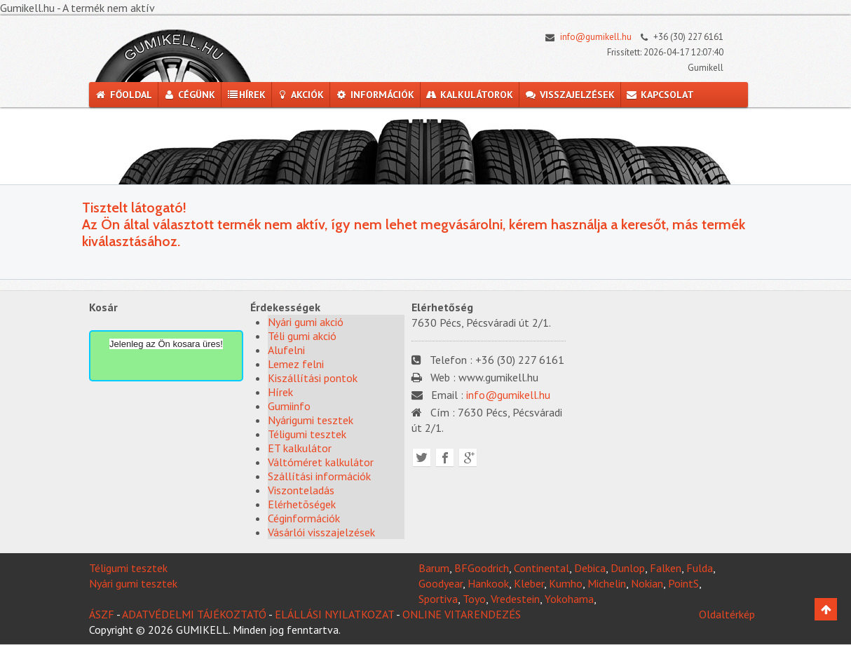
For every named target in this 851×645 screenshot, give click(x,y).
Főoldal (123, 94)
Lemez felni (296, 364)
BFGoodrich (481, 568)
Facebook (445, 457)
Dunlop (628, 568)
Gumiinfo (289, 406)
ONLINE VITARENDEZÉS (461, 614)
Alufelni (286, 350)
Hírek (246, 94)
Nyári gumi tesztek (133, 583)
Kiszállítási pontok (313, 378)
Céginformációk (304, 518)
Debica (590, 568)
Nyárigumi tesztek (310, 420)
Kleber (529, 583)
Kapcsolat (660, 94)
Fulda (699, 568)
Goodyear (440, 583)
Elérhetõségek (302, 504)
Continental (541, 568)
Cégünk (189, 94)
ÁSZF (101, 614)
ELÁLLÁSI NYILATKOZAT (334, 614)
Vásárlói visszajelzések (321, 532)
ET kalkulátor (300, 448)
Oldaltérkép (727, 614)
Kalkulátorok (470, 94)
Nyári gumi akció (305, 322)
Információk (374, 94)
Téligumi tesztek (307, 434)
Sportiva (438, 599)
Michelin (606, 583)
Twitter (421, 457)
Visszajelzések (569, 94)
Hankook (488, 583)
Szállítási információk (319, 476)
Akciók (301, 94)
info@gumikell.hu (585, 37)
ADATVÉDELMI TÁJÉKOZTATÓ (194, 614)
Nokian (647, 583)
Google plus (468, 457)
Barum (433, 568)
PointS (683, 583)
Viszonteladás (301, 490)
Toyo (474, 599)
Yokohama (569, 599)
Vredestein (515, 599)
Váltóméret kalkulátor (321, 462)
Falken (665, 568)
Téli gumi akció (302, 336)
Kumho (566, 583)
